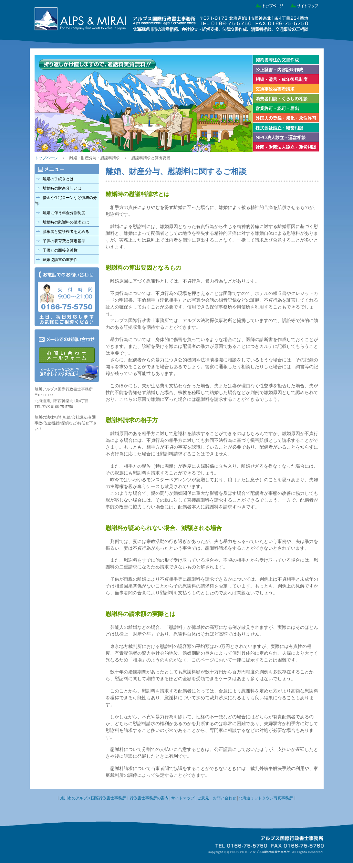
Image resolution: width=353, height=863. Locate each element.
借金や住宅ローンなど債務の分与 (66, 200)
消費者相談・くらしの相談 (286, 98)
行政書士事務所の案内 (149, 798)
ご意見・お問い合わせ (216, 798)
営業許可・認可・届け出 (286, 108)
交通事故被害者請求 (286, 89)
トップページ (267, 5)
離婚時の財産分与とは (62, 188)
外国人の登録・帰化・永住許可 (286, 118)
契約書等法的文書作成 (286, 60)
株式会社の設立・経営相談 (286, 127)
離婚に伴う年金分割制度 (64, 213)
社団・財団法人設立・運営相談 (286, 147)
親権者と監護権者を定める (66, 231)
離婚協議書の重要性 (60, 259)
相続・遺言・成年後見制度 (286, 79)
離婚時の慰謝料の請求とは (66, 222)
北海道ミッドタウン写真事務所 (266, 798)
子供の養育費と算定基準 (64, 241)
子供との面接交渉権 (60, 250)
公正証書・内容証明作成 (286, 69)
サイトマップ (302, 5)
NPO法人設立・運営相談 (286, 137)
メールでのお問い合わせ (67, 355)
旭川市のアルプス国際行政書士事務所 (93, 798)
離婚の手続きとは (58, 179)
